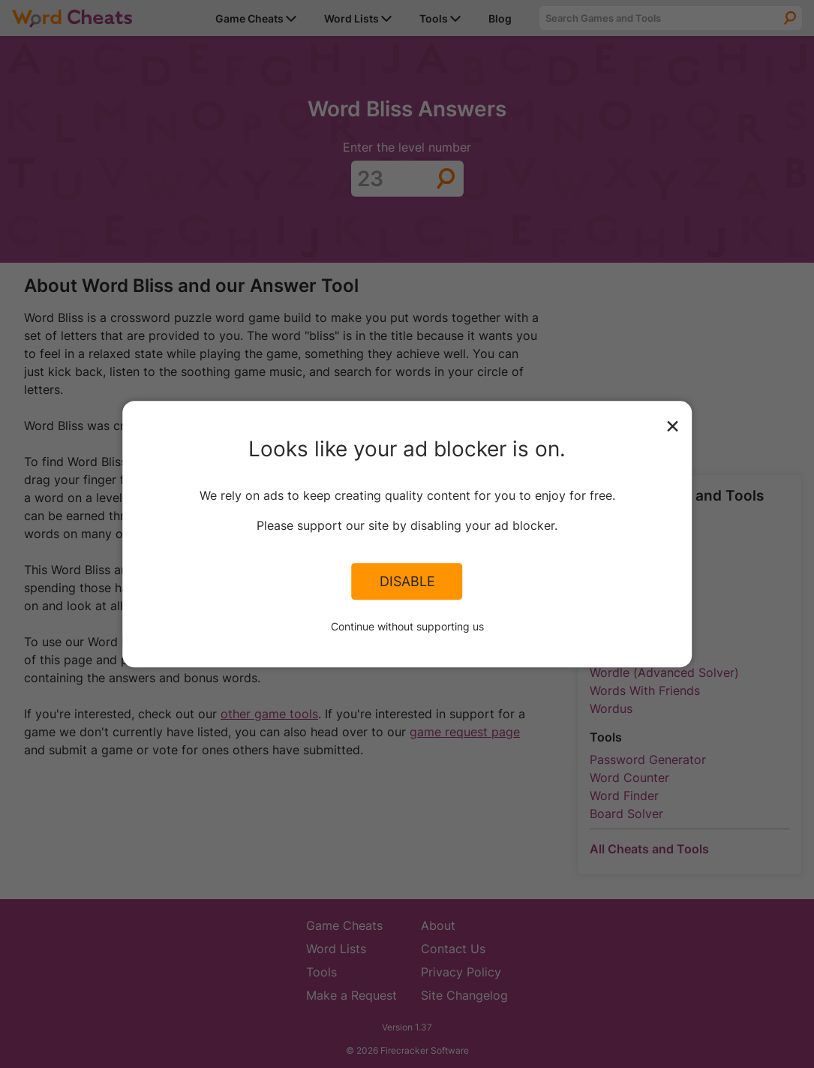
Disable (407, 581)
